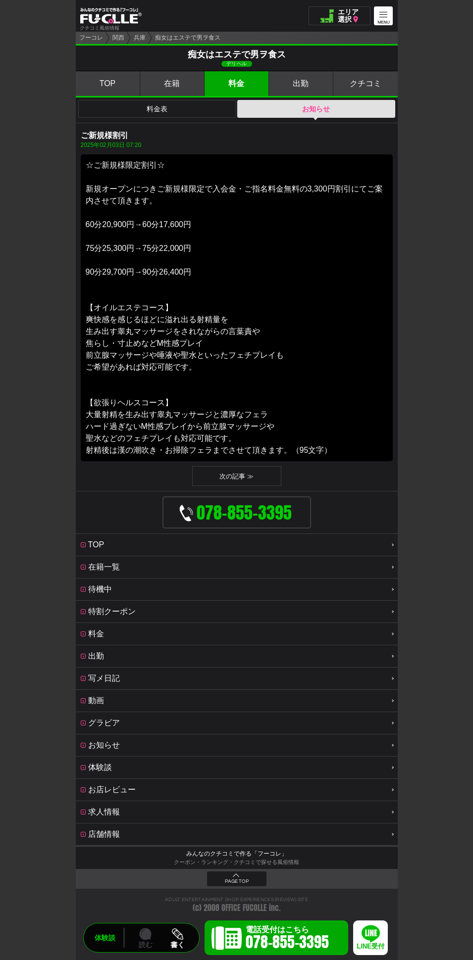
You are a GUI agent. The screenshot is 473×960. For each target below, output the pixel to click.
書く (177, 945)
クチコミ (365, 83)
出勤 (301, 83)
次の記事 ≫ (236, 476)
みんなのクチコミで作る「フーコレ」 (236, 853)
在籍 (172, 83)
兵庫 (140, 37)
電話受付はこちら (287, 939)
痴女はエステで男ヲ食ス (187, 37)
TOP (108, 83)
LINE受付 (370, 946)
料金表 (157, 109)
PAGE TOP (237, 881)
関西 (118, 37)
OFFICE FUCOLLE (244, 907)
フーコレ (91, 37)
